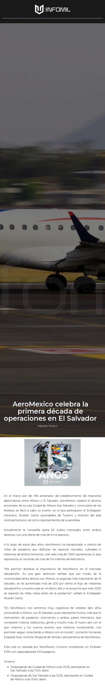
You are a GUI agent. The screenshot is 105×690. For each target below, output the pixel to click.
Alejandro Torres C (47, 425)
